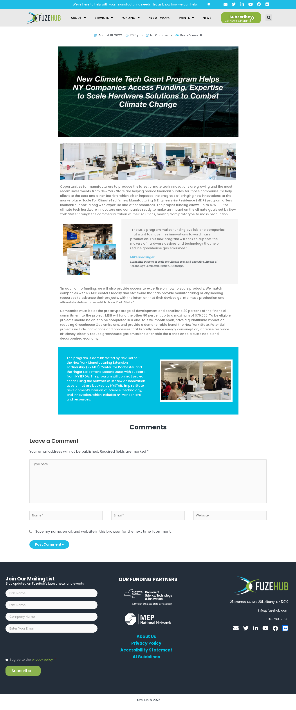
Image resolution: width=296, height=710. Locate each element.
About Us (146, 637)
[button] (268, 17)
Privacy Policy (146, 644)
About (78, 17)
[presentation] (38, 648)
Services (104, 17)
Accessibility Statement (146, 651)
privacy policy (42, 663)
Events (186, 17)
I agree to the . (33, 663)
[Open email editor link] (273, 611)
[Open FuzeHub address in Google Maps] (259, 602)
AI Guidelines (146, 657)
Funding (131, 17)
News (207, 18)
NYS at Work (159, 18)
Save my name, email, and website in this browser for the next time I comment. (103, 532)
